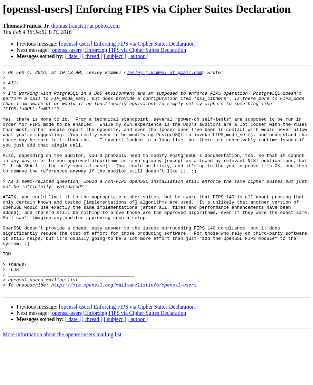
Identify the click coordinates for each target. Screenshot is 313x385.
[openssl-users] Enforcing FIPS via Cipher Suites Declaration (127, 44)
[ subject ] (115, 56)
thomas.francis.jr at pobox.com (85, 26)
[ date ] (73, 56)
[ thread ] (92, 56)
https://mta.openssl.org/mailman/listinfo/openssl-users (123, 328)
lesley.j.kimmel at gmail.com (164, 73)
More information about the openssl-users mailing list (62, 379)
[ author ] (137, 56)
